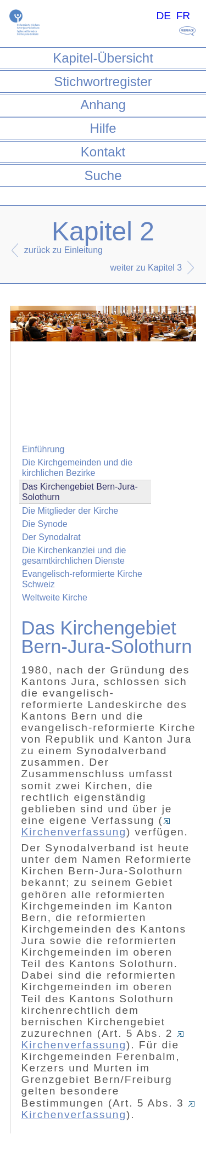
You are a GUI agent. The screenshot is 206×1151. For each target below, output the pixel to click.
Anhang (103, 104)
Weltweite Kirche (54, 597)
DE (163, 15)
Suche (102, 175)
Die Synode (45, 524)
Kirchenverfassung (95, 828)
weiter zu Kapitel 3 (146, 267)
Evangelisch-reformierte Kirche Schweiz (82, 579)
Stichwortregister (103, 81)
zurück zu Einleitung (63, 250)
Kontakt (103, 151)
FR (183, 15)
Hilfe (103, 128)
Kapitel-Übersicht (103, 57)
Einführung (43, 449)
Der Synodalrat (51, 537)
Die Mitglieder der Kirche (70, 510)
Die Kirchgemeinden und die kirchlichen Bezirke (77, 468)
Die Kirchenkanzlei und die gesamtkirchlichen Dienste (74, 555)
